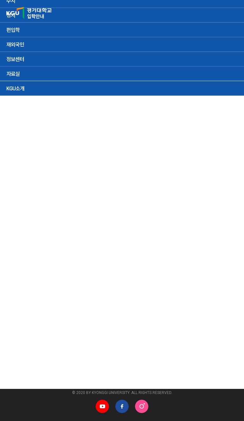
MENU (231, 12)
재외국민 (77, 188)
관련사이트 (15, 377)
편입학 (53, 188)
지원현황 (19, 167)
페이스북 (122, 406)
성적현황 (45, 167)
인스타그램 (141, 406)
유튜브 (102, 406)
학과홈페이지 (143, 377)
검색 (228, 207)
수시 (15, 188)
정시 (33, 188)
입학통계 (118, 126)
